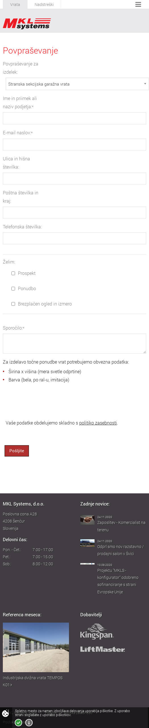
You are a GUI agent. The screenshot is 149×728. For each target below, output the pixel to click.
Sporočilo (13, 328)
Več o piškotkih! (29, 722)
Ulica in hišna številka (16, 163)
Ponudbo (23, 288)
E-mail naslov (18, 133)
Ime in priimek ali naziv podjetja (20, 102)
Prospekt (23, 273)
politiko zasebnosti (98, 423)
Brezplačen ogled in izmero (41, 304)
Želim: (9, 262)
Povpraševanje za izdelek (20, 68)
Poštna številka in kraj (20, 197)
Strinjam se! (18, 722)
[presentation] (46, 401)
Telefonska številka (22, 227)
